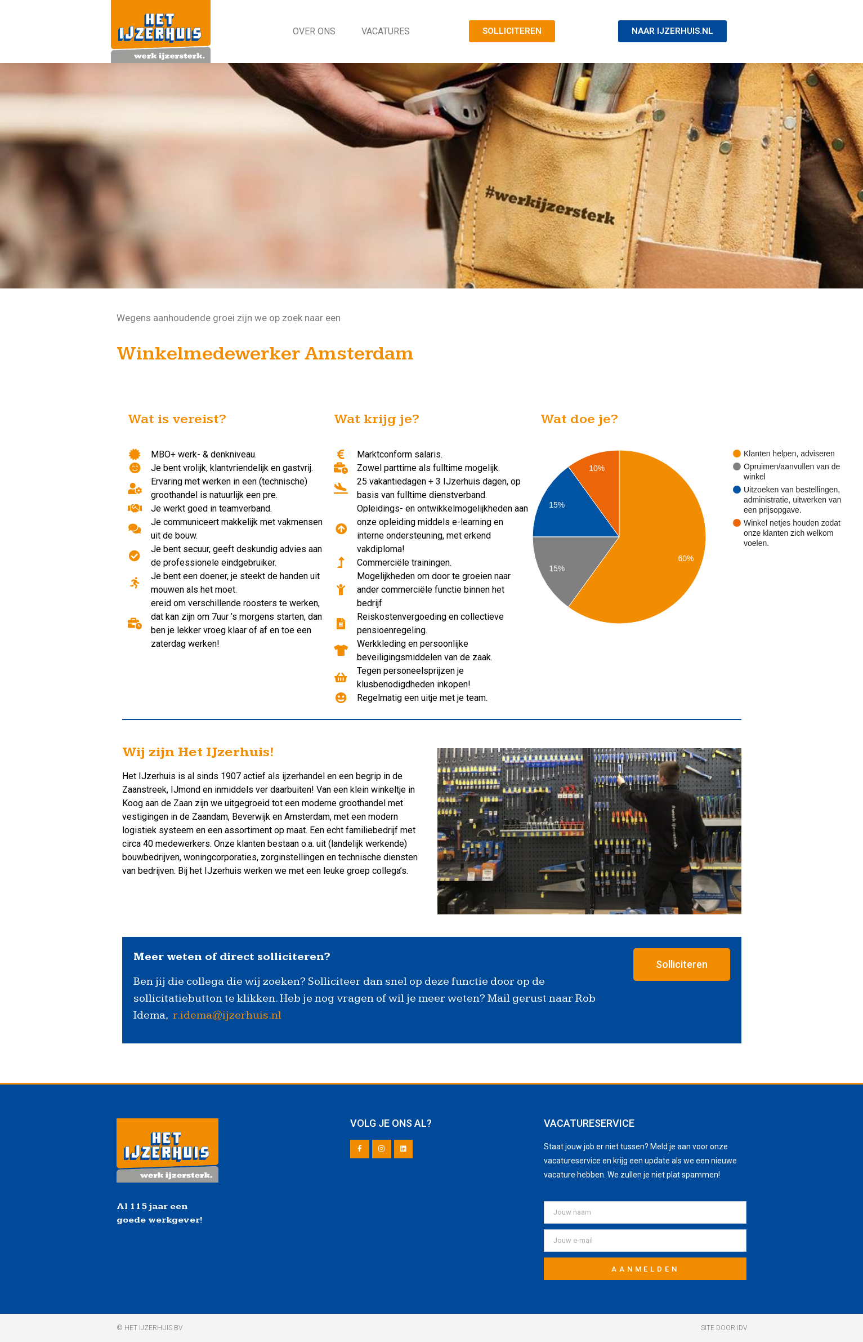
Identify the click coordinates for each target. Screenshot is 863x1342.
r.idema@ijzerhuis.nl (227, 1015)
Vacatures (385, 31)
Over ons (314, 31)
